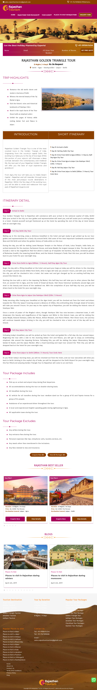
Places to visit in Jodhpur (12, 639)
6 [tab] (18, 590)
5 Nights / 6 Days (40, 608)
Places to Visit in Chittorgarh (13, 657)
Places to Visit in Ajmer (11, 644)
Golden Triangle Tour (73, 616)
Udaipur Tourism (9, 605)
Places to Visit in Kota (11, 650)
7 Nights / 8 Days (40, 613)
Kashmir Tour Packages (74, 626)
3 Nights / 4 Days (40, 603)
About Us (10, 666)
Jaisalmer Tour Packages (74, 621)
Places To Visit (10, 572)
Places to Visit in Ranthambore (14, 660)
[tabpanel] (26, 499)
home (9, 664)
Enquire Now (38, 455)
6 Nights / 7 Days (40, 610)
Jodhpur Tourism (9, 618)
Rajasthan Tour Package (74, 603)
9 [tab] (27, 590)
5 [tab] (16, 526)
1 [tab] (4, 526)
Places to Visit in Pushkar (12, 655)
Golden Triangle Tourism (12, 613)
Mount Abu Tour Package (75, 613)
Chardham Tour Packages (75, 623)
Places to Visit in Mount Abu (13, 642)
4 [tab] (13, 526)
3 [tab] (10, 526)
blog (8, 675)
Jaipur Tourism (8, 603)
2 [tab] (7, 526)
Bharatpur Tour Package (74, 610)
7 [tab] (21, 590)
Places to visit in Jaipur (11, 634)
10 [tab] (30, 590)
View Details (36, 519)
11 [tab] (33, 590)
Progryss (71, 688)
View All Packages (57, 455)
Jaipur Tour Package (73, 605)
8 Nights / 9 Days (40, 616)
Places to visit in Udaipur (12, 637)
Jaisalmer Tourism (9, 616)
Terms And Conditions (14, 670)
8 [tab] (24, 590)
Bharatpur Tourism (10, 608)
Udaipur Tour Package (74, 608)
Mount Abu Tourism (10, 610)
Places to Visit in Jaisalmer (12, 652)
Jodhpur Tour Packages (74, 618)
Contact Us (10, 668)
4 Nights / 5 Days (40, 605)
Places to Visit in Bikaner (12, 647)
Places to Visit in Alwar (11, 631)
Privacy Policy (11, 673)
